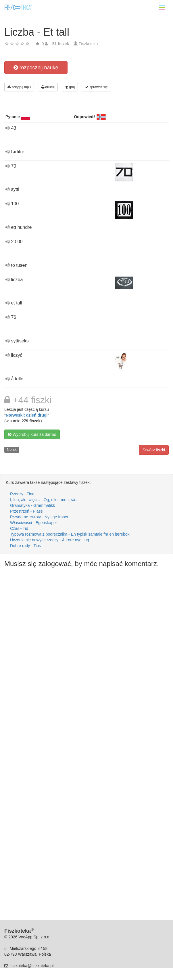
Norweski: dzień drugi (26, 415)
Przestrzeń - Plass (26, 511)
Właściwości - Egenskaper (33, 522)
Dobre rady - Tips (25, 545)
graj (70, 87)
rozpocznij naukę (36, 67)
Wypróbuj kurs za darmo (32, 434)
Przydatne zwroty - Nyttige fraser (39, 517)
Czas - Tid (19, 528)
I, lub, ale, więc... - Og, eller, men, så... (44, 499)
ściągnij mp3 (19, 87)
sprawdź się (96, 87)
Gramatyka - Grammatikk (32, 505)
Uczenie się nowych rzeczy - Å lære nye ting (49, 540)
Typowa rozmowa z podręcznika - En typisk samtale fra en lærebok (70, 534)
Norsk (12, 449)
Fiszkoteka (88, 43)
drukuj (48, 87)
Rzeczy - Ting (22, 494)
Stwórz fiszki (154, 450)
